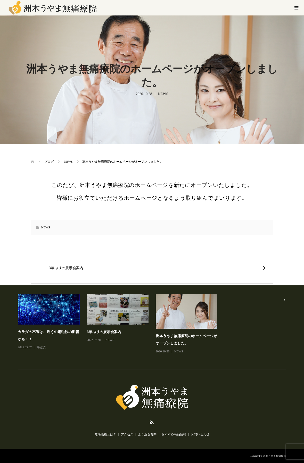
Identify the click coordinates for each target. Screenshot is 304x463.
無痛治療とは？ (105, 434)
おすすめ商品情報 (173, 434)
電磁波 (41, 347)
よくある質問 (147, 434)
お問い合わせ (200, 434)
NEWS (163, 94)
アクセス (127, 434)
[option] (155, 324)
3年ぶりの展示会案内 (104, 332)
